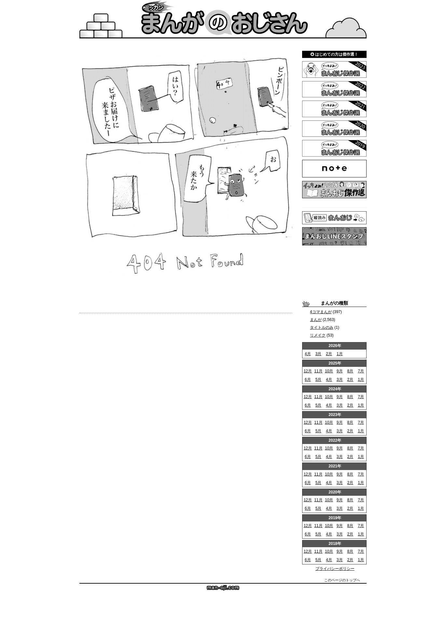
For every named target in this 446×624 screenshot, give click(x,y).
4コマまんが (321, 312)
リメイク (318, 335)
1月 (340, 354)
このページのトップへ (342, 580)
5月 (318, 379)
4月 (308, 354)
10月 (329, 371)
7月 (361, 371)
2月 (329, 354)
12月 (308, 371)
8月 (350, 371)
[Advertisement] (334, 272)
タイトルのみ (321, 327)
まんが (316, 319)
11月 (318, 371)
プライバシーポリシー (335, 568)
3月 (318, 354)
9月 (340, 371)
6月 (308, 379)
